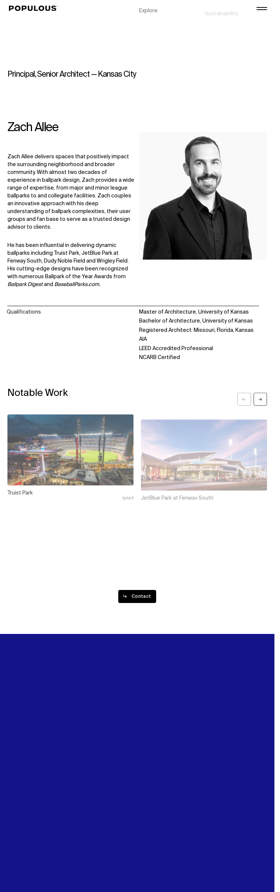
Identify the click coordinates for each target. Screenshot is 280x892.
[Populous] (35, 8)
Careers (215, 23)
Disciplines (152, 23)
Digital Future (221, 15)
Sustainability (221, 7)
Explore (148, 7)
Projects (149, 15)
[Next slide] (260, 404)
